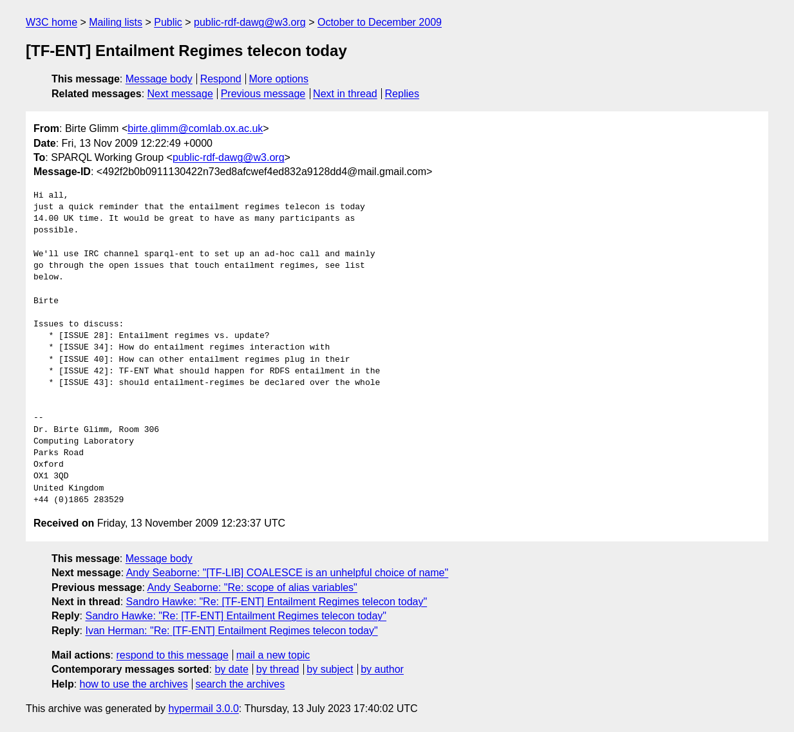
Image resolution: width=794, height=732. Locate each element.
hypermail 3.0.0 (203, 708)
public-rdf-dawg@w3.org (250, 22)
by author (382, 669)
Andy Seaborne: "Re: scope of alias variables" (252, 587)
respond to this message (172, 655)
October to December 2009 (379, 22)
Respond (220, 78)
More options (279, 78)
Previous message (263, 93)
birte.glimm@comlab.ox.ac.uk (195, 128)
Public (168, 22)
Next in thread (345, 93)
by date (231, 669)
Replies (402, 93)
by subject (330, 669)
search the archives (240, 684)
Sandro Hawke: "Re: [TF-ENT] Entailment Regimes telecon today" (277, 601)
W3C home (51, 22)
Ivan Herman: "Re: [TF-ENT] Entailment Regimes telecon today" (231, 630)
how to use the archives (134, 684)
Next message (180, 93)
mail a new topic (273, 655)
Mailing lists (115, 22)
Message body (159, 78)
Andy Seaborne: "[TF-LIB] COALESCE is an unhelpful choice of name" (287, 572)
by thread (277, 669)
